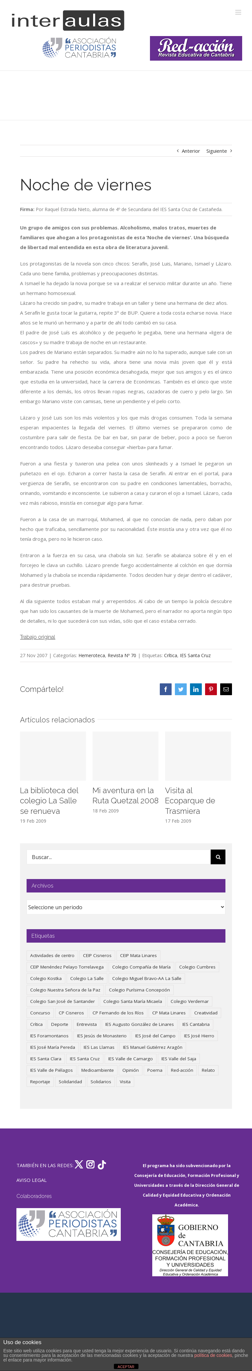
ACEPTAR (125, 1367)
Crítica (170, 655)
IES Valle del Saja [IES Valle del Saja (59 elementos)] (178, 1059)
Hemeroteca (91, 655)
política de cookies (213, 1355)
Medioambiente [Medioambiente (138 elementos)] (97, 1070)
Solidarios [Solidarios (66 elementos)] (101, 1082)
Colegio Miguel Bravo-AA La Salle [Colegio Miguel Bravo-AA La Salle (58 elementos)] (146, 978)
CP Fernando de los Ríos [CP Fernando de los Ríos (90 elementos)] (118, 1013)
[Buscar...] (119, 857)
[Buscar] (218, 857)
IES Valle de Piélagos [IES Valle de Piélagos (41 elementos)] (51, 1070)
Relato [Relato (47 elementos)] (208, 1070)
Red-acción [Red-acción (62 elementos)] (182, 1070)
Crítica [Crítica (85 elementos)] (36, 1024)
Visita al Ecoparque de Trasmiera (190, 801)
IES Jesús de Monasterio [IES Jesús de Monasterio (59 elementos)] (102, 1036)
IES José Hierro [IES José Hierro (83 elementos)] (199, 1036)
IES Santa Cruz (195, 655)
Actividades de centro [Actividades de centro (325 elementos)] (52, 955)
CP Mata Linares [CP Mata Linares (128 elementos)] (169, 1013)
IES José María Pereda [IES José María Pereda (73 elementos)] (52, 1047)
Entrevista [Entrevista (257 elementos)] (87, 1024)
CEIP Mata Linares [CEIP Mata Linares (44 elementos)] (138, 955)
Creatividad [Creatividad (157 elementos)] (206, 1013)
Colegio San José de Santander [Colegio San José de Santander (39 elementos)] (62, 1001)
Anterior (191, 150)
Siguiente (216, 150)
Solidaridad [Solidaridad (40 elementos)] (70, 1082)
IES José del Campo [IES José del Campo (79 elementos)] (155, 1036)
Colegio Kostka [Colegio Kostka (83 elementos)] (46, 978)
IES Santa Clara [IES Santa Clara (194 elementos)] (45, 1059)
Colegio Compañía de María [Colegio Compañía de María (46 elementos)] (141, 967)
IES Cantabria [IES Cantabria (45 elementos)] (196, 1024)
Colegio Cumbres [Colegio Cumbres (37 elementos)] (197, 967)
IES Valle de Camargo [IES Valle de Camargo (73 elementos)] (130, 1059)
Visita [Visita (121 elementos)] (125, 1082)
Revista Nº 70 (122, 655)
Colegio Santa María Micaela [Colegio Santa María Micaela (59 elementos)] (132, 1001)
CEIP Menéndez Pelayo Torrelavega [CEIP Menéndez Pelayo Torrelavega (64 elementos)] (67, 967)
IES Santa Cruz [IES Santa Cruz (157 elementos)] (85, 1059)
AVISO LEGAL (31, 1180)
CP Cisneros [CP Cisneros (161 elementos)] (71, 1013)
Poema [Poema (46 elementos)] (154, 1070)
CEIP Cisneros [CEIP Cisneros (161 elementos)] (97, 955)
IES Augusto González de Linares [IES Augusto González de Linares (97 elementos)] (139, 1024)
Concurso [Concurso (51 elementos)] (40, 1013)
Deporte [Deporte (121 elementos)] (59, 1024)
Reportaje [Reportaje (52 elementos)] (40, 1082)
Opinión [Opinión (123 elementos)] (130, 1070)
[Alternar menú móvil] (238, 12)
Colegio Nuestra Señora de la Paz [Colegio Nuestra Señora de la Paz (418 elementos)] (65, 990)
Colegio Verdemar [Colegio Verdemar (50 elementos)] (190, 1001)
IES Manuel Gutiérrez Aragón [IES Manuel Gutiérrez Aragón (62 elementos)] (152, 1047)
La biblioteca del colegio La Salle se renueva (49, 801)
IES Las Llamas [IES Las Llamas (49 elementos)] (99, 1047)
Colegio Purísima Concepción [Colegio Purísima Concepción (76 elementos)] (139, 990)
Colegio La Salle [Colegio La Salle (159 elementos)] (87, 978)
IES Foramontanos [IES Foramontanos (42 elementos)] (49, 1036)
